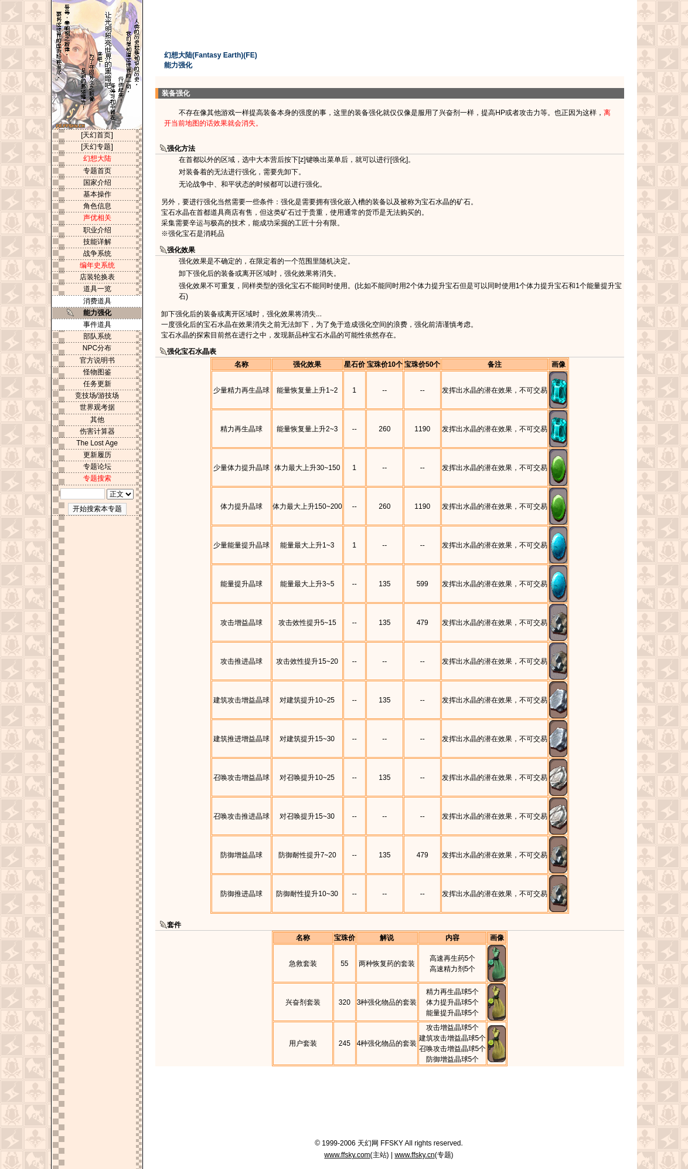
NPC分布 (97, 348)
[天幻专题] (97, 147)
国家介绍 (97, 182)
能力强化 (97, 313)
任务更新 (97, 384)
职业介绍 (97, 230)
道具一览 (97, 289)
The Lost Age (97, 443)
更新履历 (97, 455)
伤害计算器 (97, 431)
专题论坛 (97, 466)
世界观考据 (97, 407)
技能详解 (97, 242)
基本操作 (97, 194)
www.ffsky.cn (414, 1155)
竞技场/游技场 (97, 395)
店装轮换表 (97, 277)
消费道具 (97, 301)
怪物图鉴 (97, 372)
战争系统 (97, 253)
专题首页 (97, 171)
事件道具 (97, 324)
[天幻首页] (97, 135)
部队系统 (97, 336)
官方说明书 (97, 360)
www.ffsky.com (347, 1155)
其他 (97, 419)
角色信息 (97, 206)
